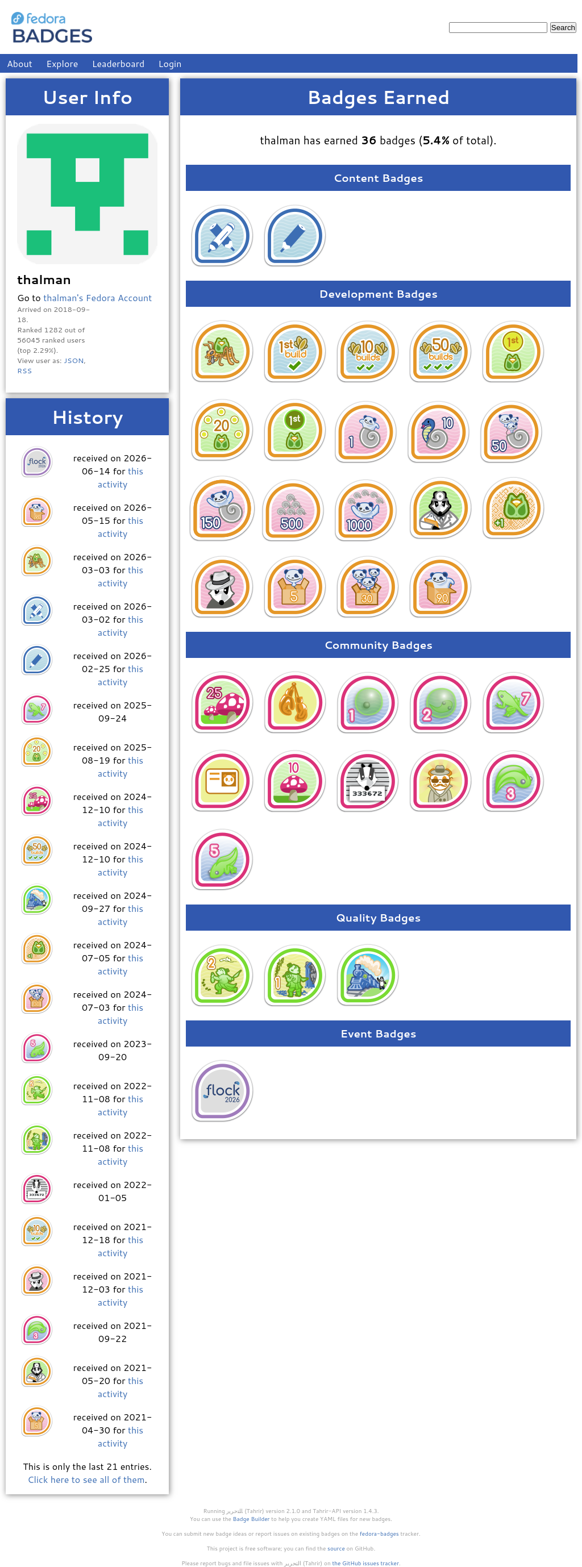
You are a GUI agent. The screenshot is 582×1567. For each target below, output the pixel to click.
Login (170, 63)
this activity (120, 477)
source (336, 1548)
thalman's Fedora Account (97, 297)
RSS (24, 370)
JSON (74, 360)
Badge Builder (251, 1519)
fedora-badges (379, 1533)
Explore (62, 63)
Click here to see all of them (85, 1479)
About (19, 63)
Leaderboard (118, 63)
